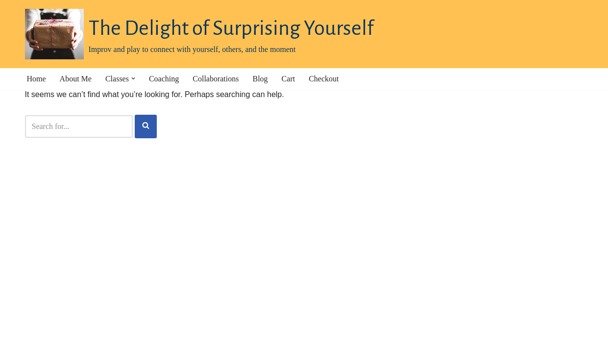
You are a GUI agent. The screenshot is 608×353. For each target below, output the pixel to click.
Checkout (324, 79)
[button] (133, 78)
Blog (260, 79)
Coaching (164, 79)
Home (36, 79)
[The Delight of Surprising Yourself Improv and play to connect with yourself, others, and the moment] (199, 34)
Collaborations (216, 79)
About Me (76, 79)
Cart (288, 79)
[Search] (79, 126)
